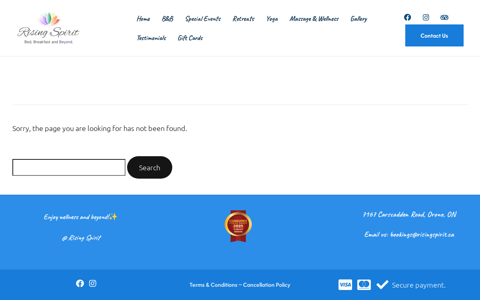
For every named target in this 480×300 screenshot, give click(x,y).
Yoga (271, 18)
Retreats (243, 18)
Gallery (358, 18)
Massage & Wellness (313, 18)
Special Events (202, 18)
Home (142, 18)
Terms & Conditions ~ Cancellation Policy (240, 284)
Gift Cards (189, 37)
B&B (167, 18)
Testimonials (150, 37)
